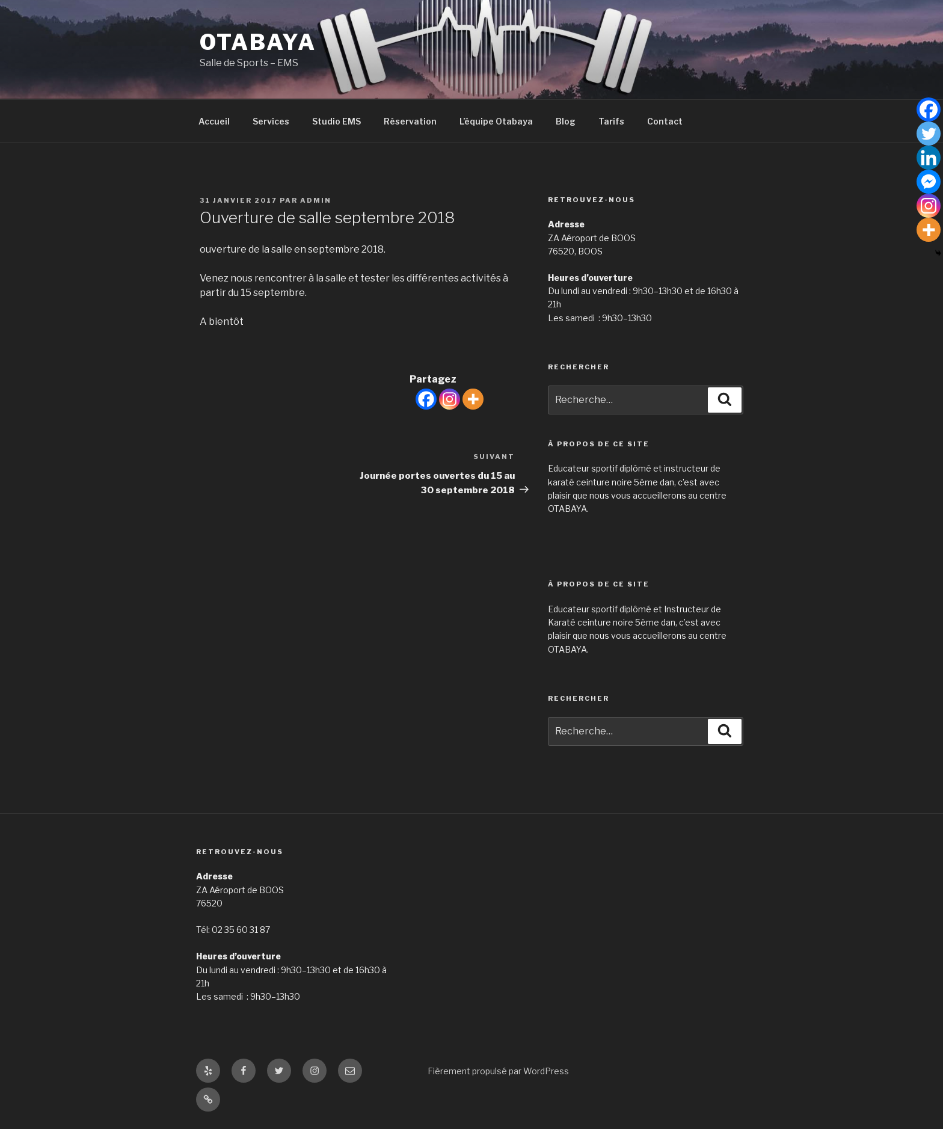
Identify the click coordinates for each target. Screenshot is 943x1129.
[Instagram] (449, 399)
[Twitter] (929, 134)
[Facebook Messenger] (929, 182)
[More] (473, 399)
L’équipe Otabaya (496, 121)
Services (271, 121)
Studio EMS (336, 121)
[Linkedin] (929, 158)
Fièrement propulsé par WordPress (498, 1071)
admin (315, 200)
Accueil (214, 121)
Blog (566, 121)
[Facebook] (426, 399)
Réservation (410, 121)
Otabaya (258, 42)
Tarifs (611, 121)
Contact (665, 121)
